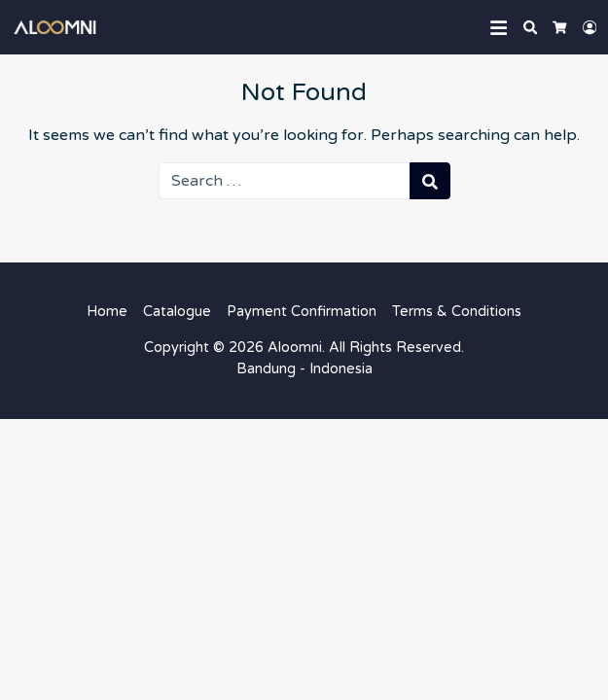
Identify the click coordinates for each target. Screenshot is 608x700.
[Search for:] (285, 180)
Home (107, 311)
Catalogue (177, 311)
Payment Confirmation (301, 311)
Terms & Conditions (456, 311)
